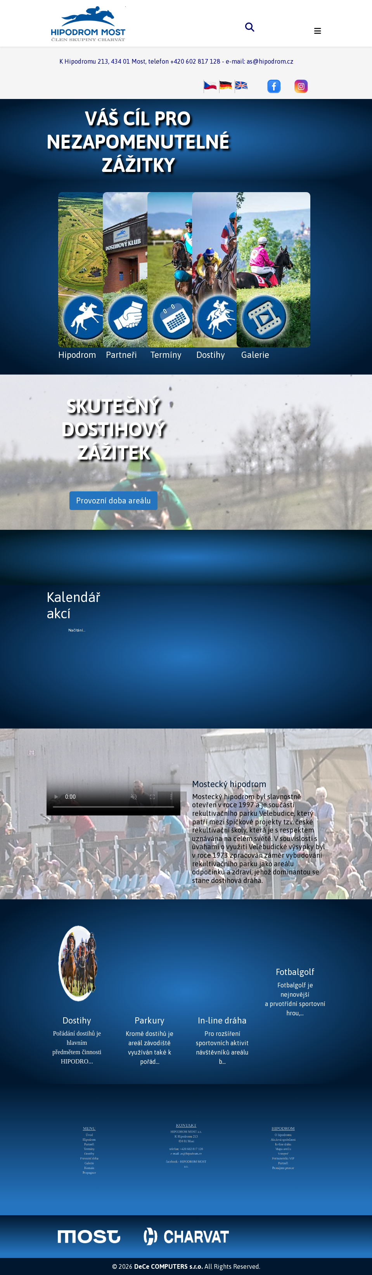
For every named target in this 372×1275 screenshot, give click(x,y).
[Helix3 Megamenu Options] (317, 31)
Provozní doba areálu (113, 500)
